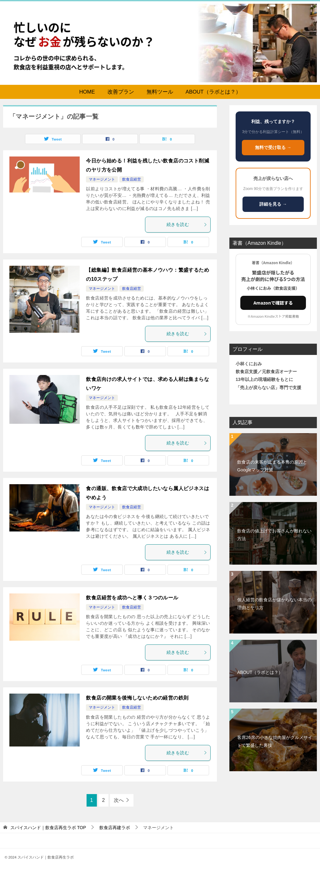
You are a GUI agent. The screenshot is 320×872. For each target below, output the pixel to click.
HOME (87, 92)
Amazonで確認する (273, 303)
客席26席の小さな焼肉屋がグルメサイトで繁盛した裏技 (274, 741)
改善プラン (121, 92)
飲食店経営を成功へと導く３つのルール (132, 597)
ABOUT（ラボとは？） (213, 92)
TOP (48, 827)
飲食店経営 (131, 179)
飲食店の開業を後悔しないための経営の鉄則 (137, 697)
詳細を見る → (273, 204)
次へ (119, 800)
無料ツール (160, 92)
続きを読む (187, 224)
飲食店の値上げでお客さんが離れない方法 (274, 534)
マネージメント (102, 179)
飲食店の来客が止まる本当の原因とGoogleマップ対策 (272, 465)
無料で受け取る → (273, 147)
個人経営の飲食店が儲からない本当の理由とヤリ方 (274, 603)
